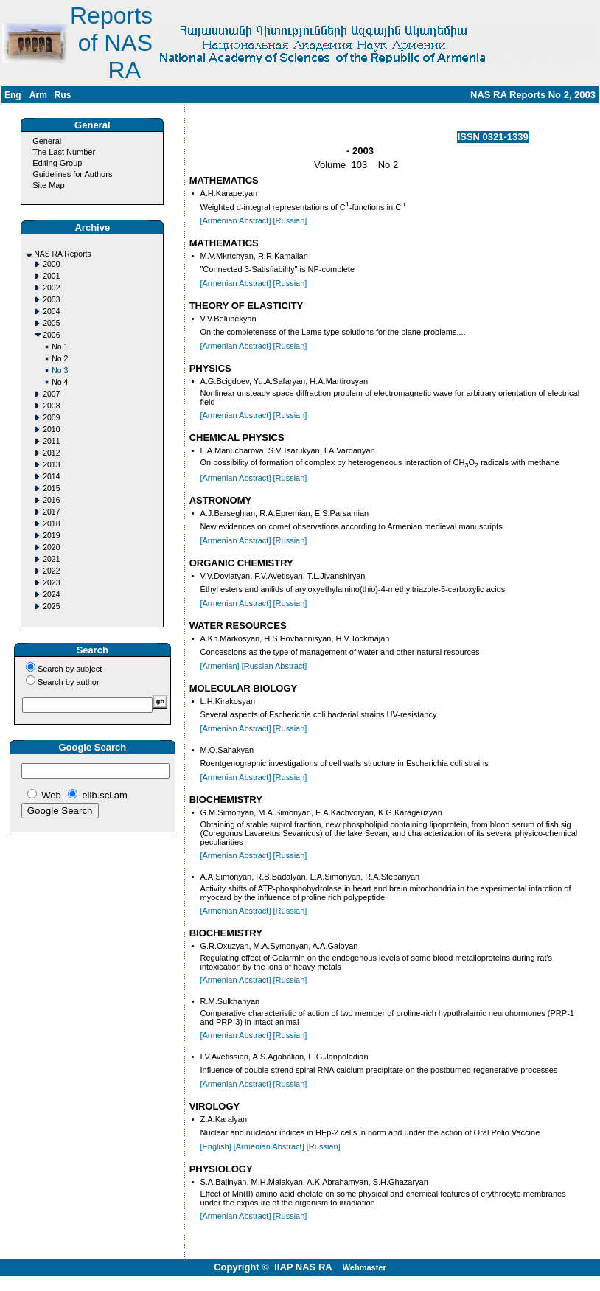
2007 (51, 394)
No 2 (60, 359)
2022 (51, 571)
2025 (51, 606)
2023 (51, 583)
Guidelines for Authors (72, 174)
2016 (51, 500)
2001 (51, 276)
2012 (51, 453)
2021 (51, 559)
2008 (51, 406)
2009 (51, 418)
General (46, 140)
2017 (51, 512)
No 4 (60, 382)
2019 (51, 536)
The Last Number (63, 151)
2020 (51, 547)
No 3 (60, 370)
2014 (51, 477)
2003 (51, 300)
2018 (51, 524)
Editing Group (57, 163)
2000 (51, 264)
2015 (51, 488)
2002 (51, 288)
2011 (51, 441)
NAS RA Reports (62, 254)
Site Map (48, 185)
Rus (63, 95)
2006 (51, 335)
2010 (51, 429)
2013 (51, 465)
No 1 (60, 347)
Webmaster (364, 1267)
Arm (38, 95)
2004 (51, 311)
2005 (51, 323)
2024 (51, 595)
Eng (12, 95)
